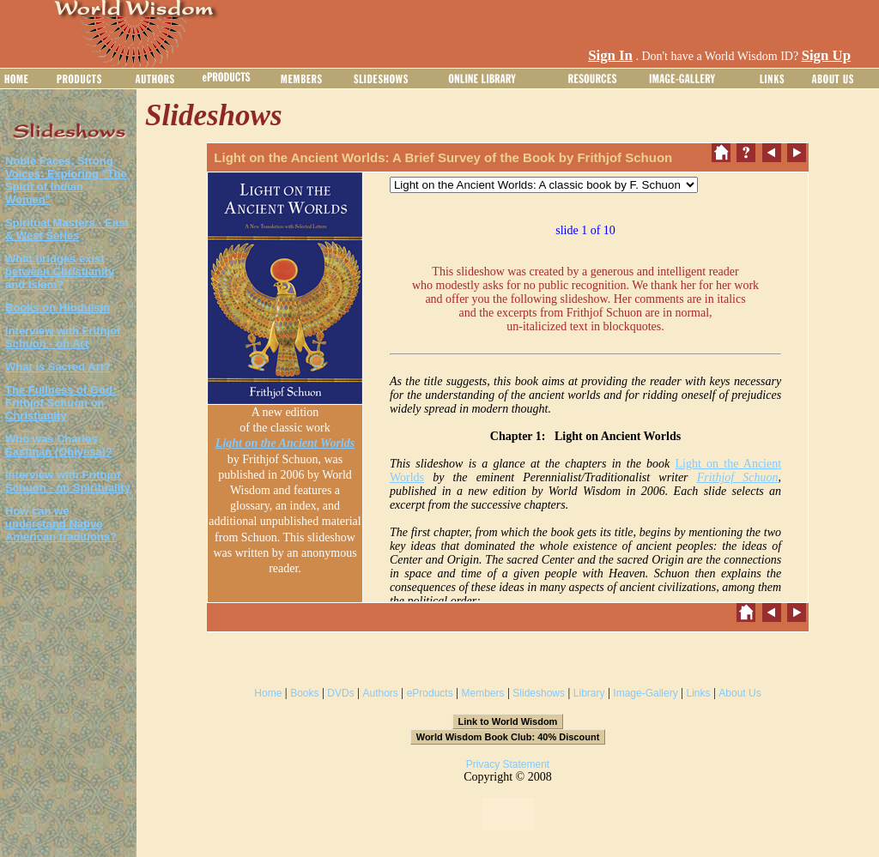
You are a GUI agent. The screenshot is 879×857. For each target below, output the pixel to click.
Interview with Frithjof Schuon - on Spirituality (67, 481)
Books (304, 693)
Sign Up (826, 55)
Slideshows (538, 693)
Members (482, 693)
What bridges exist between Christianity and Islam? (59, 271)
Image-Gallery (645, 693)
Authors (379, 693)
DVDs (340, 693)
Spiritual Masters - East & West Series (67, 229)
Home (268, 693)
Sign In (610, 55)
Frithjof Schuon (738, 477)
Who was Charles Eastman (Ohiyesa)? (58, 445)
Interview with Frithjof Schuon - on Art (62, 337)
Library (589, 693)
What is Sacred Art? (58, 366)
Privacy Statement (507, 764)
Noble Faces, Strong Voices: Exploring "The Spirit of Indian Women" (66, 180)
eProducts (430, 693)
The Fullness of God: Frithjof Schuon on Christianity (60, 402)
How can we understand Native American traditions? (61, 523)
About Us (739, 693)
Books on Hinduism (57, 307)
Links (699, 693)
